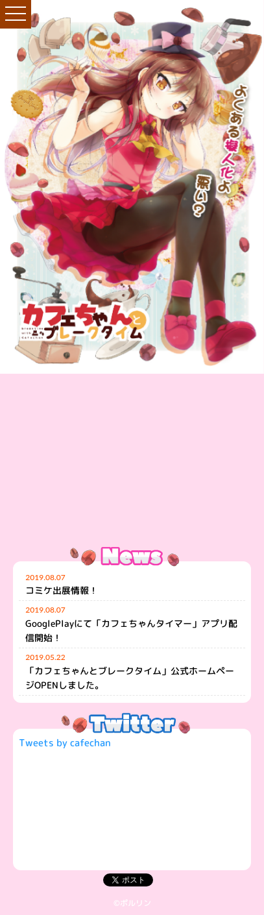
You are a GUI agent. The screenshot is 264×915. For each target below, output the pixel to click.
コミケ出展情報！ (61, 590)
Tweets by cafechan (65, 743)
